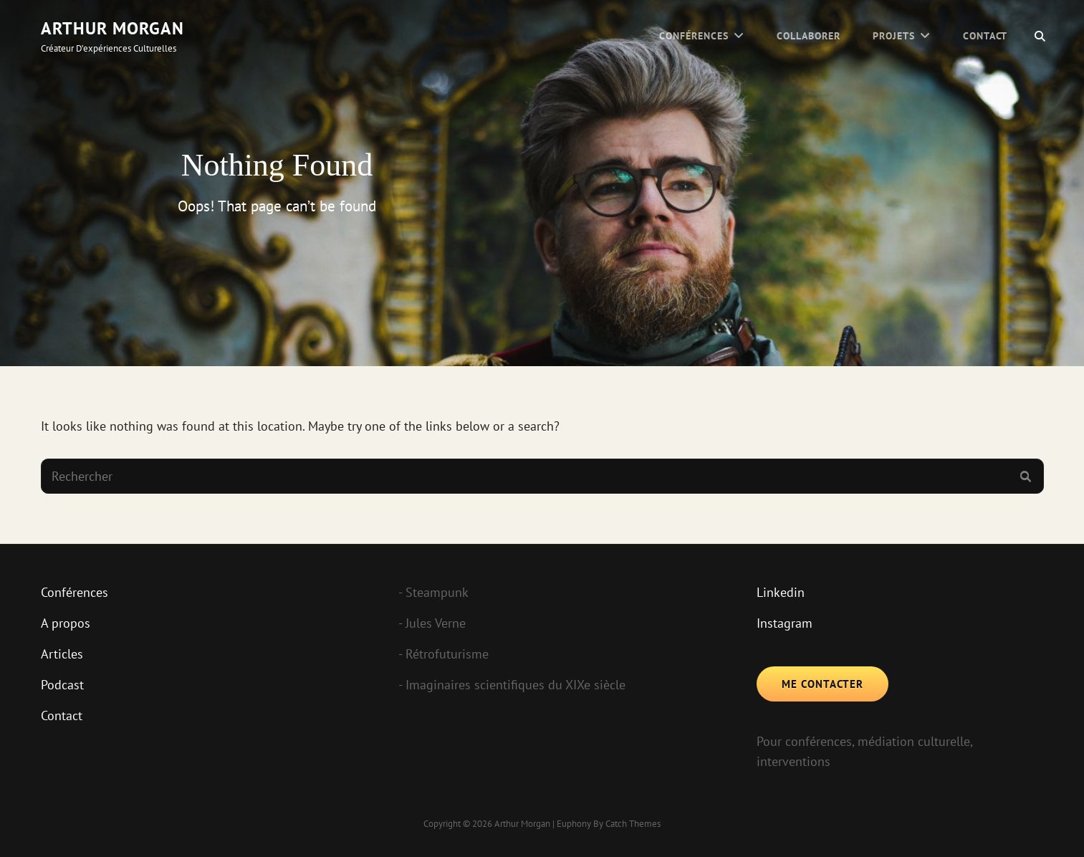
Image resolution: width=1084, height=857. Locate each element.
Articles (62, 654)
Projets (894, 35)
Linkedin (781, 592)
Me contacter (822, 684)
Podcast (62, 684)
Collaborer (808, 35)
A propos (65, 623)
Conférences (694, 35)
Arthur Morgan (112, 28)
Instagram (784, 623)
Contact (985, 35)
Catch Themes (633, 824)
